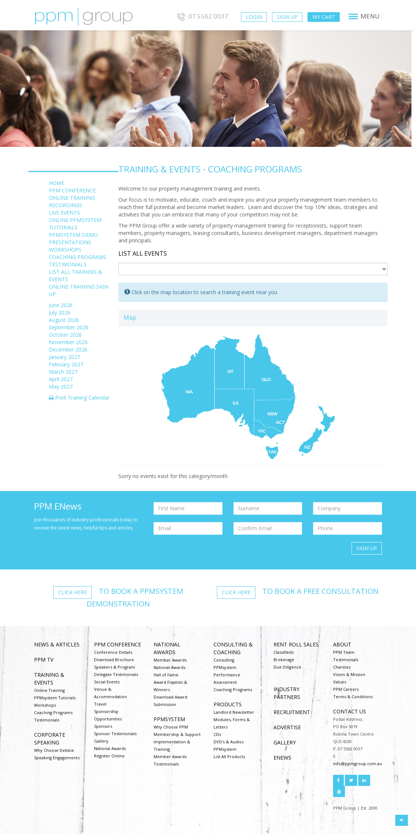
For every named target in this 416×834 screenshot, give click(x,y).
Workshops (45, 705)
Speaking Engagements (57, 757)
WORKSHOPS (65, 249)
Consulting (224, 660)
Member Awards (170, 660)
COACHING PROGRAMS (77, 256)
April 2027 (61, 379)
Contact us (349, 711)
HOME (56, 182)
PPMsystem (169, 719)
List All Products (229, 756)
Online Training (49, 690)
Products (228, 704)
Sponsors (103, 726)
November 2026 (68, 342)
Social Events (107, 682)
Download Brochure (114, 659)
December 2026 (68, 349)
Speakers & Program (114, 667)
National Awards (110, 748)
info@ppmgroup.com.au (357, 763)
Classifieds (283, 652)
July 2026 (59, 312)
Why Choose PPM (171, 727)
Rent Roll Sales (296, 644)
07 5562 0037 (201, 16)
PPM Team (344, 652)
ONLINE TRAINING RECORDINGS (72, 201)
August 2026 (64, 319)
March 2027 (63, 371)
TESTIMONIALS (68, 264)
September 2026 (68, 327)
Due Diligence (287, 667)
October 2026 (65, 334)
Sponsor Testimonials (115, 733)
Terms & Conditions (353, 696)
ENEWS (282, 757)
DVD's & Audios (229, 741)
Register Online (109, 756)
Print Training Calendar (79, 397)
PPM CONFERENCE (72, 190)
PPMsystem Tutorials (55, 697)
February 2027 (66, 364)
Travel (100, 704)
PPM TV (43, 659)
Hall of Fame (166, 674)
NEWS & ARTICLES (57, 644)
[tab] (253, 318)
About (342, 644)
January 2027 (64, 356)
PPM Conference (117, 644)
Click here (72, 592)
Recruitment (292, 712)
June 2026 (61, 305)
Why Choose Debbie (54, 750)
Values (339, 682)
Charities (341, 667)
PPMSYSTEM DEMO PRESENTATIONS (73, 238)
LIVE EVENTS (64, 212)
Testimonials (46, 720)
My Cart (323, 16)
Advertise (287, 727)
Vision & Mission (349, 674)
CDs (217, 734)
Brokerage (284, 659)
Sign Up (287, 16)
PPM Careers (346, 689)
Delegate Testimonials (116, 674)
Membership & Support (177, 734)
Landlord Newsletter (234, 712)
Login (254, 16)
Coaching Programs (53, 712)
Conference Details (113, 652)
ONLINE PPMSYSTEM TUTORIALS (75, 223)
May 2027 (61, 386)
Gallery (101, 741)
